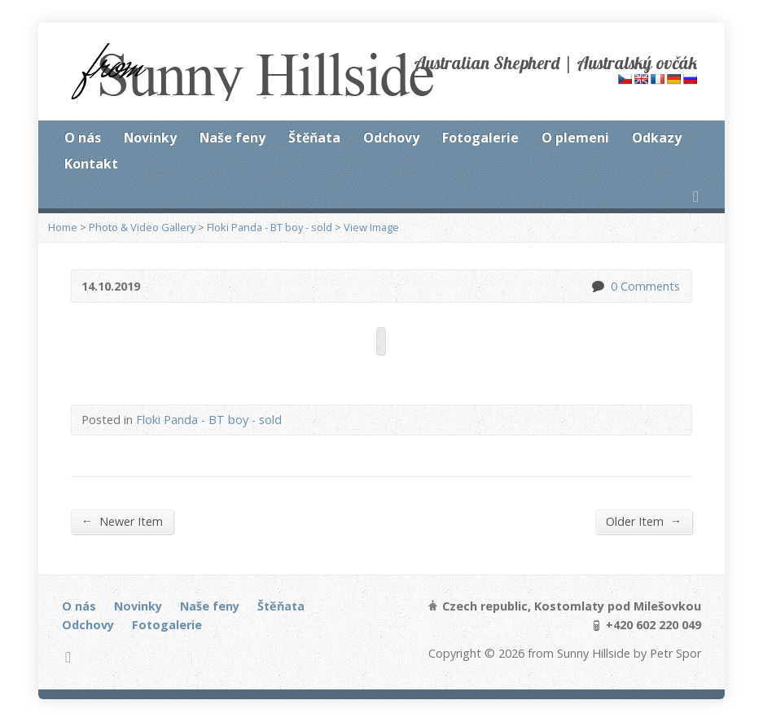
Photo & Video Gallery (142, 227)
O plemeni (575, 138)
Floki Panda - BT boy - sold (269, 227)
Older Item (644, 521)
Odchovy (391, 138)
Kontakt (91, 164)
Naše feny (232, 138)
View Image (371, 227)
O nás (82, 138)
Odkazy (657, 138)
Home (62, 227)
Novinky (150, 138)
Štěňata (314, 138)
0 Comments (597, 286)
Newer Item (122, 521)
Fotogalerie (480, 138)
